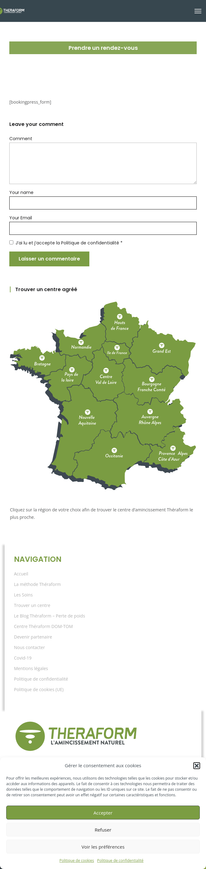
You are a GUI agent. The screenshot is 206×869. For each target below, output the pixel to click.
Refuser (103, 830)
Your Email (19, 217)
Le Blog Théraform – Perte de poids (49, 616)
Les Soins (23, 595)
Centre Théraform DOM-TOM (43, 626)
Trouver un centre (32, 605)
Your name (19, 192)
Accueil (21, 574)
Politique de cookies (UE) (39, 689)
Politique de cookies (77, 860)
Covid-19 (23, 658)
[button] (197, 766)
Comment (18, 138)
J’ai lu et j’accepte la (59, 242)
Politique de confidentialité (120, 860)
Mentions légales (31, 668)
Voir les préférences (103, 847)
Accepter (102, 813)
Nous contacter (29, 647)
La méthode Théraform (37, 584)
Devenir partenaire (33, 637)
